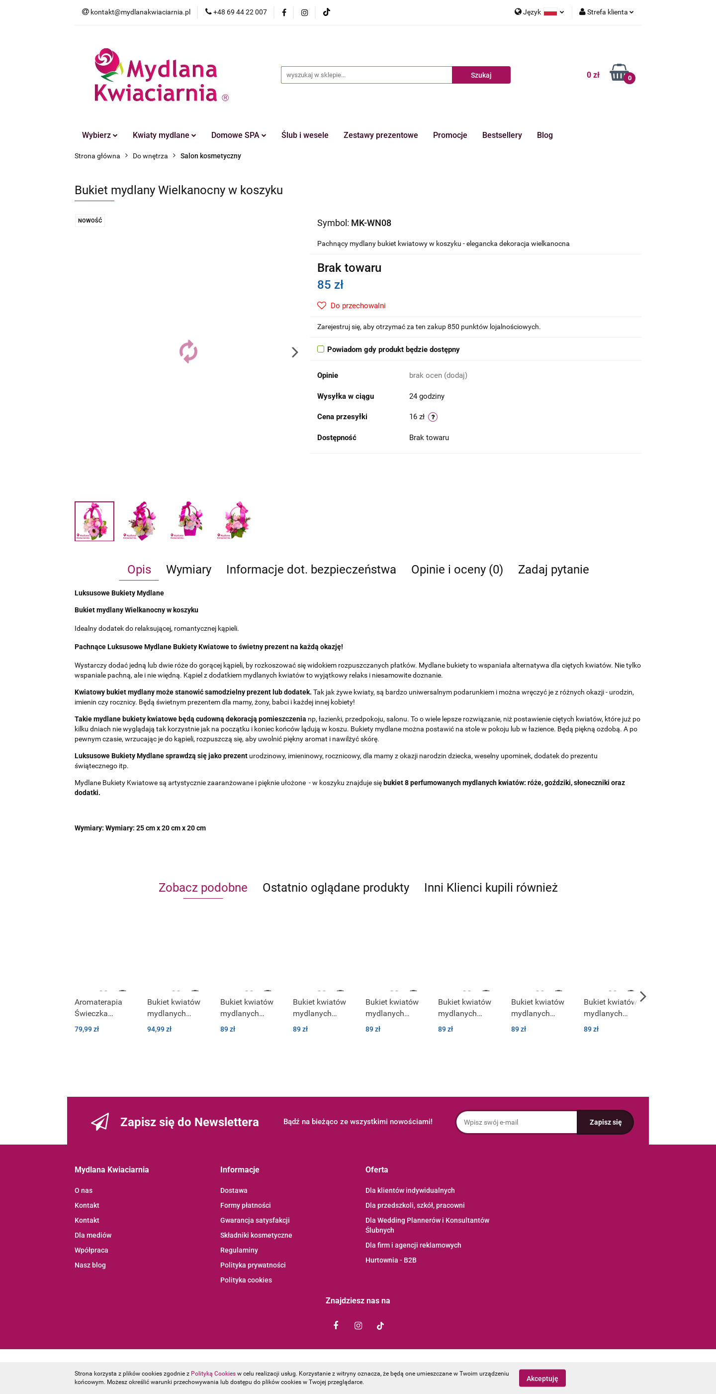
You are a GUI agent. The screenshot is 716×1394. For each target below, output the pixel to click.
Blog (545, 135)
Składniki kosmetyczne (256, 1235)
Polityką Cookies (213, 1373)
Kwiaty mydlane (164, 135)
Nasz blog (90, 1265)
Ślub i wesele (305, 135)
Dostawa (234, 1190)
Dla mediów (93, 1235)
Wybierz (100, 135)
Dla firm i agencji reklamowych (413, 1245)
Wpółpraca (91, 1250)
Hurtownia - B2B (391, 1260)
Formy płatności (245, 1205)
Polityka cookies (246, 1280)
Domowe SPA (239, 135)
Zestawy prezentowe (381, 135)
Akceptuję (542, 1378)
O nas (83, 1190)
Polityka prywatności (253, 1265)
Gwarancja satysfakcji (255, 1220)
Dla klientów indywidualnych (410, 1190)
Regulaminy (239, 1250)
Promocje (450, 135)
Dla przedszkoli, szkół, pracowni (415, 1205)
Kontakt (87, 1205)
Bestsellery (502, 135)
